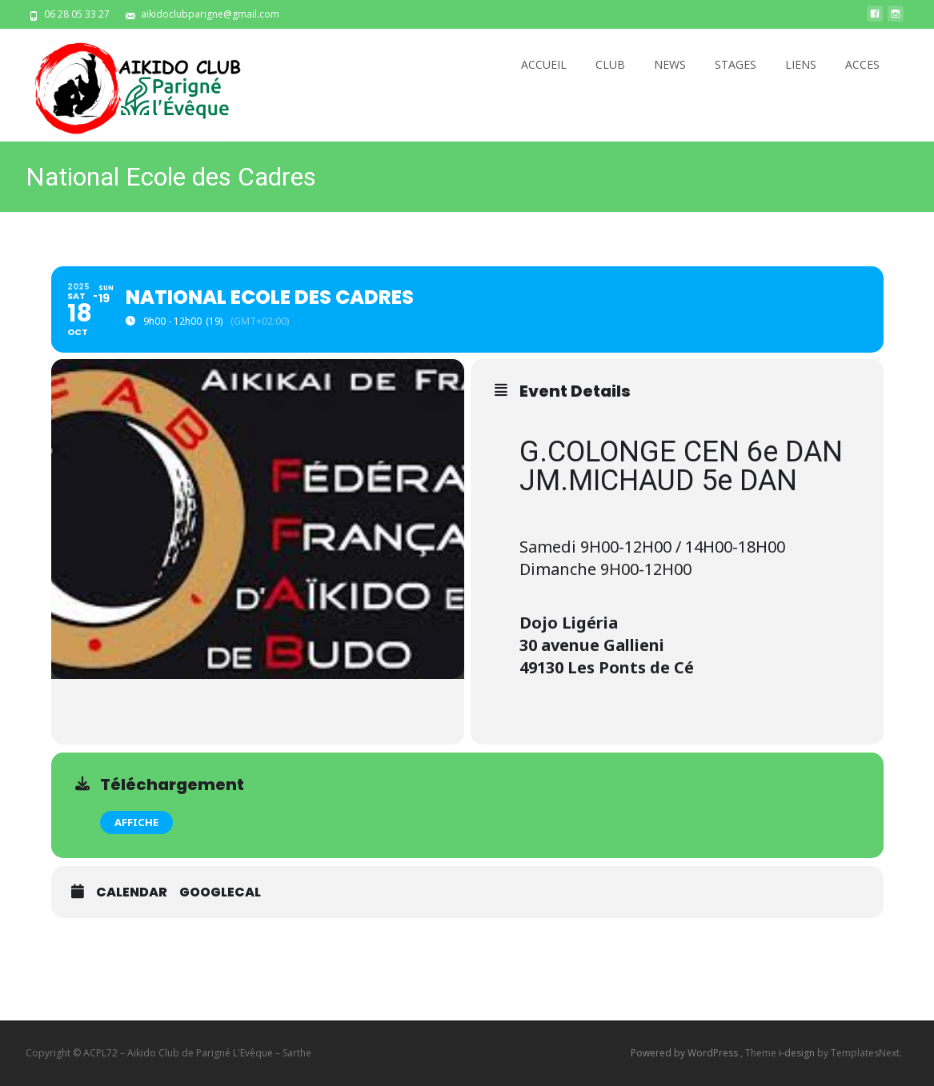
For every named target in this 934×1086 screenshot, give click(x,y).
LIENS (800, 64)
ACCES (862, 64)
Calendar (131, 892)
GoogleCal (220, 892)
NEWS (670, 64)
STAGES (735, 64)
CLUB (610, 64)
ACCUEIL (544, 64)
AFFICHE (136, 822)
